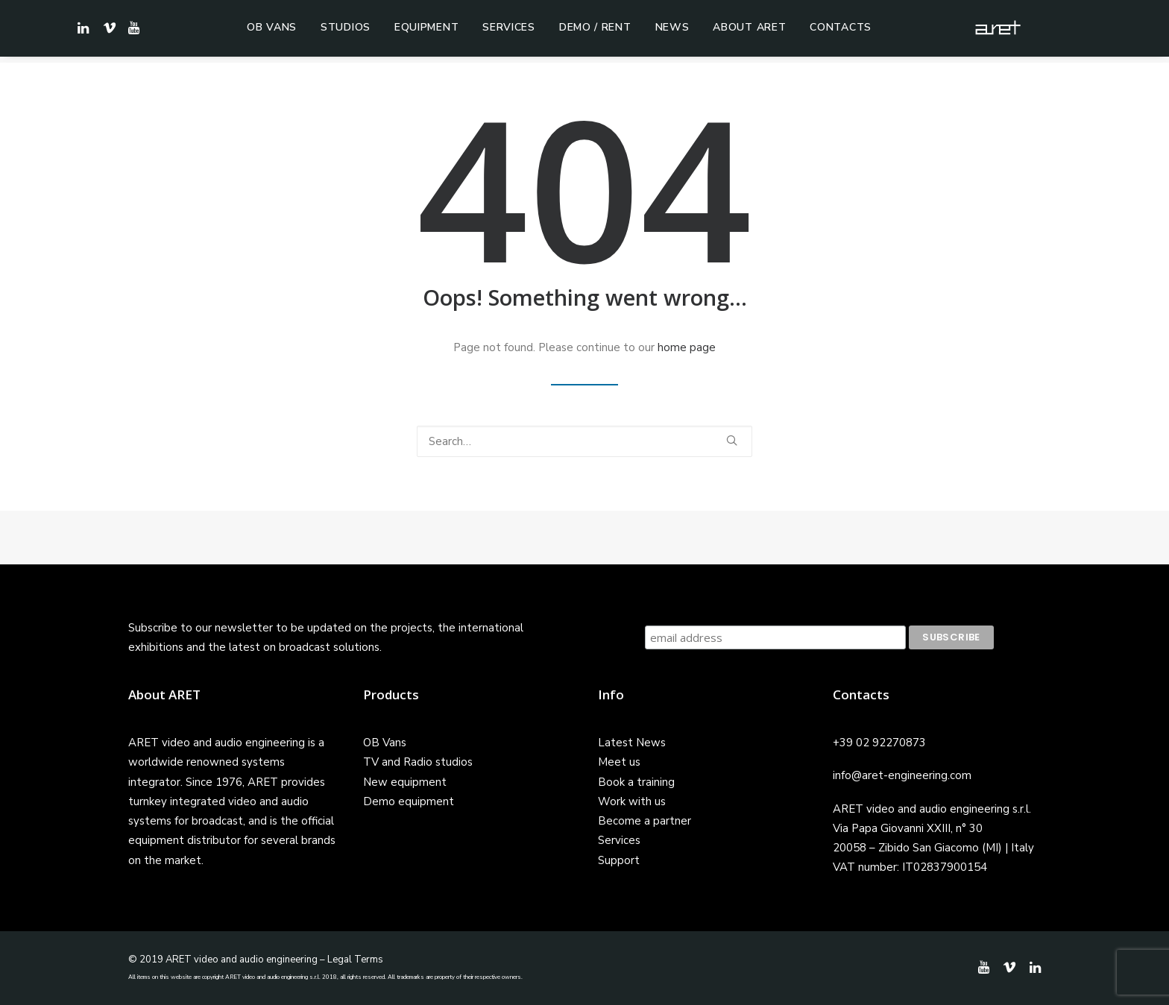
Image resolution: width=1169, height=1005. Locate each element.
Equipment (426, 31)
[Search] (584, 441)
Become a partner (644, 820)
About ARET (749, 31)
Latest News (632, 742)
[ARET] (1006, 31)
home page (687, 347)
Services (508, 31)
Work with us (632, 801)
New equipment (405, 782)
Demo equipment (408, 801)
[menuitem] (271, 31)
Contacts (841, 31)
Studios (346, 31)
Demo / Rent (595, 31)
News (672, 31)
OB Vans (272, 31)
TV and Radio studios (418, 761)
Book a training (636, 782)
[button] (132, 31)
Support (619, 860)
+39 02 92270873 (879, 742)
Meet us (619, 761)
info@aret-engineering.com (902, 775)
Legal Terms (355, 959)
